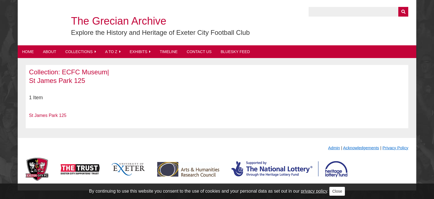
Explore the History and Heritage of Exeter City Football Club (160, 32)
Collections (79, 51)
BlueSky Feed (235, 51)
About (49, 51)
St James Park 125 (47, 115)
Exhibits (138, 51)
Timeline (169, 51)
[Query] (358, 12)
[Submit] (403, 12)
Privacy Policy (395, 147)
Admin (334, 147)
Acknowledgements (361, 147)
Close (337, 191)
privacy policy (314, 191)
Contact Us (199, 51)
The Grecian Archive (118, 21)
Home (28, 51)
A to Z (111, 51)
